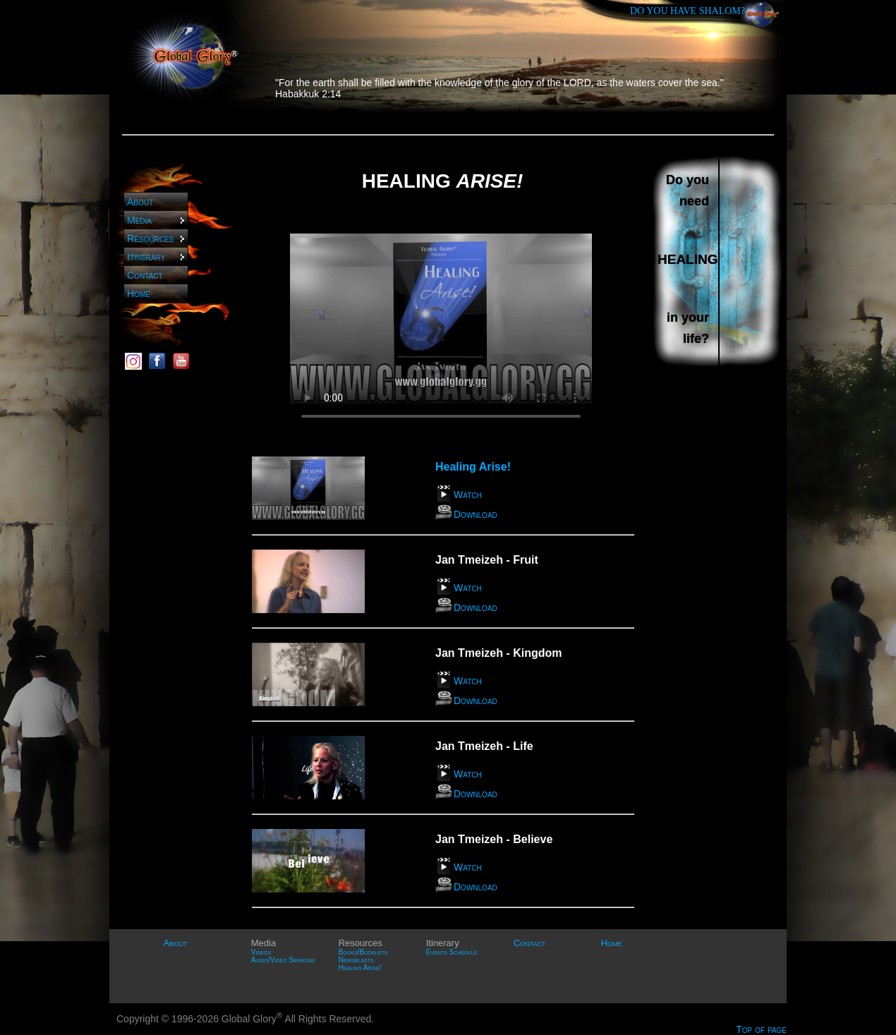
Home (138, 293)
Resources (156, 238)
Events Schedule (452, 952)
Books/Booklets (363, 952)
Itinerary (156, 256)
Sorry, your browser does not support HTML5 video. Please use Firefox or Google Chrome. (441, 319)
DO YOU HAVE (687, 11)
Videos (261, 952)
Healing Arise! (360, 968)
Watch (468, 494)
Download (475, 514)
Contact (144, 275)
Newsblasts (356, 960)
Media (156, 220)
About (140, 201)
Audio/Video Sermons (283, 960)
